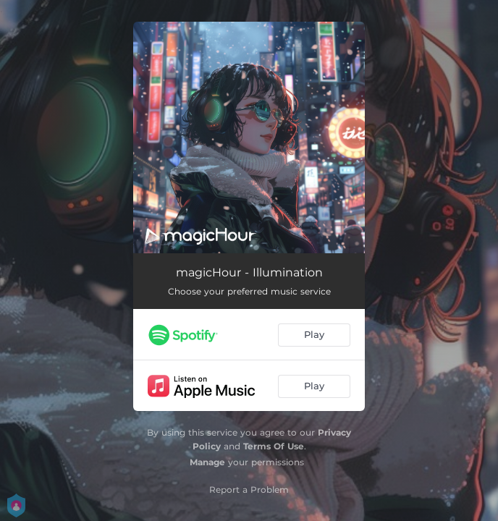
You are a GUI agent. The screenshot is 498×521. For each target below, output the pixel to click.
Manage (207, 462)
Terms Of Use (273, 446)
